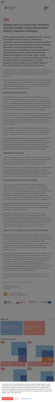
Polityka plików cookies (26, 398)
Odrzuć (16, 398)
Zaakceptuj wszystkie (7, 398)
